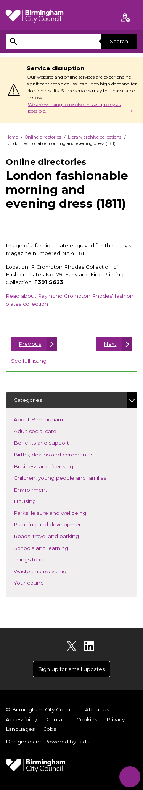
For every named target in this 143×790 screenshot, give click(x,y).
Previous (30, 344)
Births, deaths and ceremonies (65, 454)
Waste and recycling (51, 570)
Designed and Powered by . (48, 741)
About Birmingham (49, 418)
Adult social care (46, 430)
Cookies (86, 719)
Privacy (115, 719)
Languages (20, 729)
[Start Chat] (129, 776)
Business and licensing (55, 465)
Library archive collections (94, 137)
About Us (97, 709)
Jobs (50, 729)
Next (110, 344)
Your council (41, 582)
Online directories (43, 137)
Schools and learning (52, 547)
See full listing (29, 361)
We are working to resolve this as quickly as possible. (74, 108)
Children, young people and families (71, 477)
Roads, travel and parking (57, 535)
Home (12, 137)
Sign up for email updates (72, 669)
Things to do (41, 559)
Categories (28, 400)
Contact (57, 719)
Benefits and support (53, 442)
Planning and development (60, 523)
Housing (36, 500)
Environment (42, 489)
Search (119, 41)
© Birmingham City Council (41, 709)
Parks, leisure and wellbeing (61, 512)
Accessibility (21, 719)
